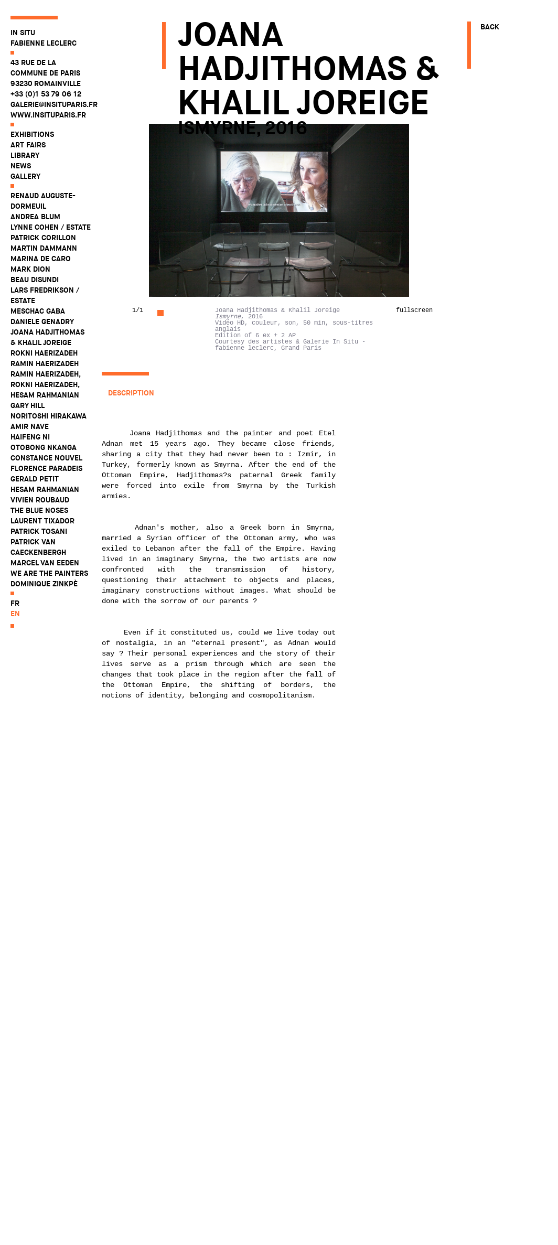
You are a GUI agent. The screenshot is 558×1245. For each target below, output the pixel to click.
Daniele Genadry (42, 321)
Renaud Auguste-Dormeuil (43, 201)
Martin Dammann (43, 248)
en (15, 613)
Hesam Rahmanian (44, 489)
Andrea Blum (35, 216)
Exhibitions (32, 134)
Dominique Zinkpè (44, 583)
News (20, 165)
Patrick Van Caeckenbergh (38, 547)
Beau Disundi (34, 279)
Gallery (25, 176)
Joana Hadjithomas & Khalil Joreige (47, 337)
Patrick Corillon (43, 237)
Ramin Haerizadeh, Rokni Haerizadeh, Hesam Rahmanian (45, 384)
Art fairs (28, 144)
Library (24, 155)
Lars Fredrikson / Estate (44, 295)
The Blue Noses (39, 510)
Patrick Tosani (38, 531)
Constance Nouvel (46, 458)
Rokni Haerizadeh (44, 353)
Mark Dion (30, 269)
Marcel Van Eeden (44, 562)
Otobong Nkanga (43, 447)
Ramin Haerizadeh (44, 363)
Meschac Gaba (37, 311)
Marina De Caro (40, 258)
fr (14, 603)
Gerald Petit (34, 479)
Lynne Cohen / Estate (50, 227)
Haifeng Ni (30, 437)
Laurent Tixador (42, 520)
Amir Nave (29, 426)
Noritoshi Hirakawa (48, 416)
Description (131, 393)
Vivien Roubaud (39, 500)
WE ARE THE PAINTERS (49, 573)
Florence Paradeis (46, 468)
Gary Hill (27, 405)
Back (489, 26)
